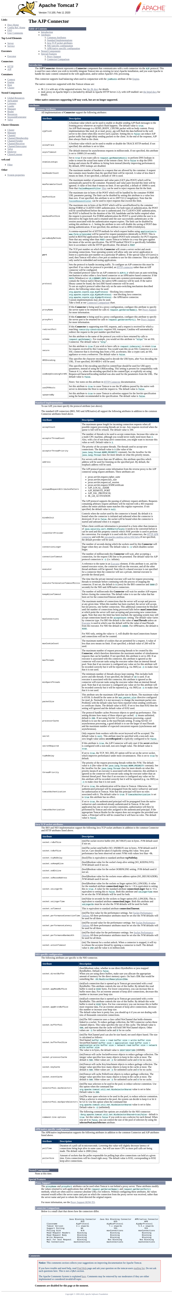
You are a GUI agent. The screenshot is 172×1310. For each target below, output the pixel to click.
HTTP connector (125, 267)
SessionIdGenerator (16, 117)
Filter (10, 164)
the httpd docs (150, 92)
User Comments (15, 33)
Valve (10, 119)
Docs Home (13, 25)
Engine (10, 82)
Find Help (82, 1275)
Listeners (11, 103)
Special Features (49, 54)
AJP (9, 69)
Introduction (47, 32)
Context (11, 79)
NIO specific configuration (60, 45)
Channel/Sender (15, 141)
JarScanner (12, 100)
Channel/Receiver (16, 143)
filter (104, 188)
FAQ (9, 30)
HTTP (10, 66)
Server (10, 43)
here (84, 1283)
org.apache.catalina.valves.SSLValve (122, 537)
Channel (11, 135)
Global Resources (15, 98)
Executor (11, 56)
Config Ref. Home (16, 27)
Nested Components (50, 51)
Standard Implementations (59, 40)
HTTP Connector (112, 382)
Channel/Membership (17, 138)
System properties (16, 175)
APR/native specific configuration (63, 48)
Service (11, 46)
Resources (12, 114)
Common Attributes (56, 37)
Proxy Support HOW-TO (83, 1203)
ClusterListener (14, 154)
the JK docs (92, 89)
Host (9, 85)
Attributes (46, 35)
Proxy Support (54, 56)
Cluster (10, 87)
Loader (10, 106)
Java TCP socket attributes (60, 43)
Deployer (11, 151)
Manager (11, 109)
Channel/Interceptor (17, 146)
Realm (10, 111)
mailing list (139, 1275)
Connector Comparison (58, 59)
